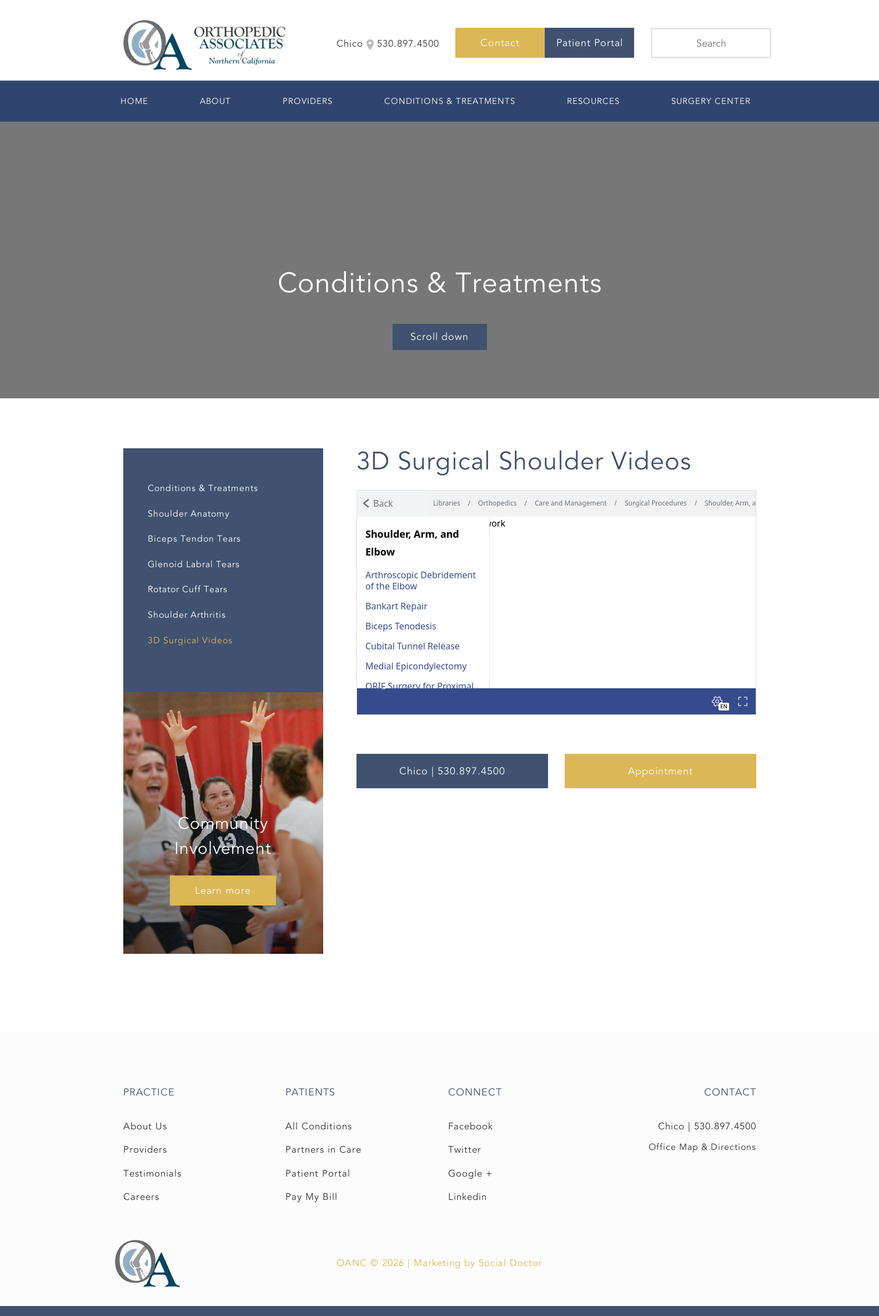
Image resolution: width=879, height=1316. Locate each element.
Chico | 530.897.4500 (452, 771)
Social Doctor (511, 1263)
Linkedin (467, 1197)
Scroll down (439, 337)
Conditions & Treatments (449, 101)
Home (134, 101)
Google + (470, 1173)
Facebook (470, 1126)
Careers (141, 1197)
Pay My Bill (311, 1197)
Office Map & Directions (702, 1147)
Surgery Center (711, 101)
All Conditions (318, 1126)
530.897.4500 (725, 1126)
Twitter (464, 1149)
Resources (593, 101)
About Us (145, 1126)
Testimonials (152, 1173)
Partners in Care (323, 1149)
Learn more (223, 890)
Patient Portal (589, 43)
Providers (308, 101)
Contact (500, 43)
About (215, 101)
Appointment (660, 771)
